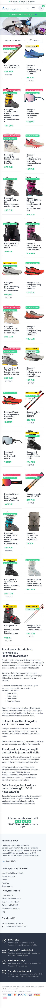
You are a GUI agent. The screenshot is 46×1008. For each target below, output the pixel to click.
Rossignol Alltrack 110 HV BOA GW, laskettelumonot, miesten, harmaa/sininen (11, 538)
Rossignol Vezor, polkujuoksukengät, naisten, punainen (33, 286)
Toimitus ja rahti (8, 876)
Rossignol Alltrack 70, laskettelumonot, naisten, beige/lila (11, 159)
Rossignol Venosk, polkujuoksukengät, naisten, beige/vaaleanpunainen (33, 160)
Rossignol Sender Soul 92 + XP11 (34, 495)
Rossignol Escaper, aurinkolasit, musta (9, 455)
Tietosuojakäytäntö (10, 905)
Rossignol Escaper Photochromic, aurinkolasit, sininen (32, 114)
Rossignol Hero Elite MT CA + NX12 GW (33, 414)
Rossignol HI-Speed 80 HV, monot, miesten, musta (33, 455)
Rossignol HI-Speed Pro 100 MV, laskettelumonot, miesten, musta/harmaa (11, 585)
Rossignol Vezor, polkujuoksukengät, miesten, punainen (11, 415)
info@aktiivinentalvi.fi (12, 923)
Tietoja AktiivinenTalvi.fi (11, 899)
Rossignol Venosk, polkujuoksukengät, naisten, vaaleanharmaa (33, 372)
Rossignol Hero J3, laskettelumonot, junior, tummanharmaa (11, 630)
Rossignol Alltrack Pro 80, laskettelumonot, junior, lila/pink (33, 246)
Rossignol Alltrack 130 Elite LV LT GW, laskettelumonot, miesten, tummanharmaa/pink (33, 204)
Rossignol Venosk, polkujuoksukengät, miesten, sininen (33, 69)
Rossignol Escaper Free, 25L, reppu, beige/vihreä (32, 536)
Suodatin (34, 40)
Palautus (5, 883)
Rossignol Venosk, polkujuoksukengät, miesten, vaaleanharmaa (11, 287)
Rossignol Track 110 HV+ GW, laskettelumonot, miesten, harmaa (11, 371)
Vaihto (4, 880)
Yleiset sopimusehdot (10, 902)
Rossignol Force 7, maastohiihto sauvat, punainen (34, 628)
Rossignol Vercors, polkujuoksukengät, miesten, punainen (33, 331)
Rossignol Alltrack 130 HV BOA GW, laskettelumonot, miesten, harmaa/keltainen (11, 116)
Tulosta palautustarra (10, 908)
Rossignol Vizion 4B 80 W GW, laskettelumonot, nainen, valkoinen (34, 583)
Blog (3, 912)
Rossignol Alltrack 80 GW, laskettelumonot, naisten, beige (11, 330)
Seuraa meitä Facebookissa (14, 927)
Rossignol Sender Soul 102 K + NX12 (11, 66)
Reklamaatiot (7, 886)
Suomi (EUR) (9, 861)
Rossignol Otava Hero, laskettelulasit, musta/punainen (11, 497)
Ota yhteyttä (7, 895)
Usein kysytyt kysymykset (12, 873)
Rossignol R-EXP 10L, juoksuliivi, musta (11, 245)
